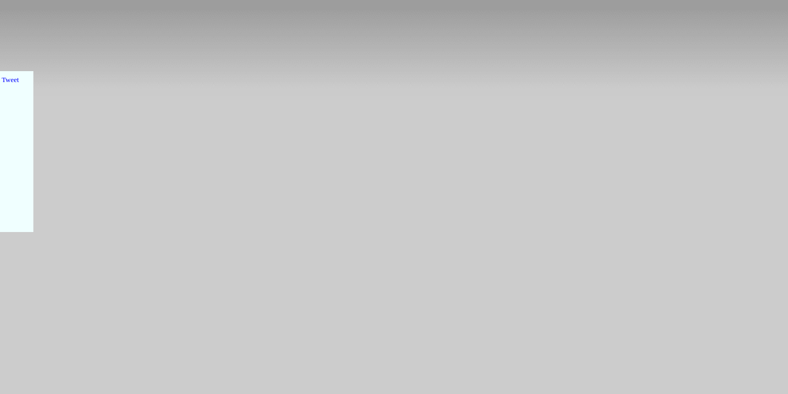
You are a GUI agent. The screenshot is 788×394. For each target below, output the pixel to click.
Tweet (10, 80)
